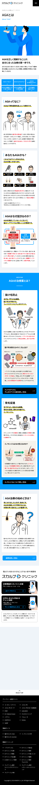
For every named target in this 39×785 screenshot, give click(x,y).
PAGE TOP (19, 693)
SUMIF (6, 723)
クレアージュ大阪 (9, 772)
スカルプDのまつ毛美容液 (29, 708)
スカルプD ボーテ (10, 708)
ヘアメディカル (9, 748)
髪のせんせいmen (10, 734)
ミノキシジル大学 (27, 734)
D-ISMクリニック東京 (11, 760)
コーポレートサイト (10, 705)
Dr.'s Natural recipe (10, 714)
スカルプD (25, 705)
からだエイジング (27, 714)
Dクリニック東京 (26, 751)
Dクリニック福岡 (26, 757)
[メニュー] (36, 3)
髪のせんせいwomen (11, 737)
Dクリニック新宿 (9, 754)
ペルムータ (25, 717)
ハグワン (7, 717)
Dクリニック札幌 (9, 751)
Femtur (24, 720)
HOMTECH (8, 720)
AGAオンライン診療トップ (8, 10)
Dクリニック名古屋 (10, 757)
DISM (6, 711)
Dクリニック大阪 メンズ (28, 754)
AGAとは (18, 10)
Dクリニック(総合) (27, 748)
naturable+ (25, 711)
